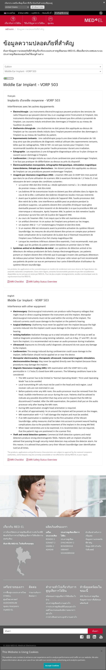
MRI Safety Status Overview (43, 281)
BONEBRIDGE (67, 546)
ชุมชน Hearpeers (11, 606)
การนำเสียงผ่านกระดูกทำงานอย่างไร (61, 617)
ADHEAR (49, 549)
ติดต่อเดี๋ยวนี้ (46, 13)
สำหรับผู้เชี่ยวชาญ (61, 13)
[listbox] (53, 66)
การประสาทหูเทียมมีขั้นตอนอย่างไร (61, 606)
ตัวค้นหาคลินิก (23, 13)
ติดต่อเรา (33, 596)
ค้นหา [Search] (95, 631)
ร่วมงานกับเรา (35, 592)
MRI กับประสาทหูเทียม (89, 596)
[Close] (102, 652)
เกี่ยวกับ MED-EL (13, 527)
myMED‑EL (35, 13)
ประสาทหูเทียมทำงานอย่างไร (58, 603)
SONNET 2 (50, 542)
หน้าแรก (9, 29)
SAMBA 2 (50, 546)
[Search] (101, 13)
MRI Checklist (17, 281)
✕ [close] (104, 2)
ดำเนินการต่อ (37, 7)
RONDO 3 (50, 539)
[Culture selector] (17, 7)
